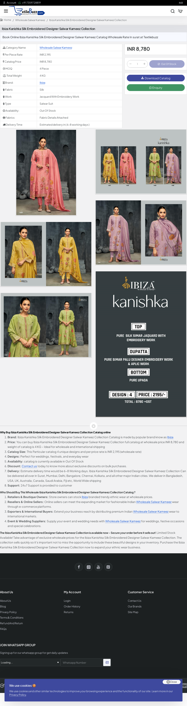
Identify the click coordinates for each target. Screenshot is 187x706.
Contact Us (134, 601)
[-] (130, 65)
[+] (144, 65)
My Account (72, 593)
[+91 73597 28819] (29, 3)
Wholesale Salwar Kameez (30, 21)
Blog (3, 607)
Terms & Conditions (11, 617)
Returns (68, 612)
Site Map (133, 612)
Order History (71, 607)
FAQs (3, 628)
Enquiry (155, 89)
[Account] (9, 3)
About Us (5, 601)
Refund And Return (10, 623)
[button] (167, 65)
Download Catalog (155, 80)
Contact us (29, 467)
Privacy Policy (19, 693)
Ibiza (42, 83)
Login (67, 601)
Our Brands (134, 607)
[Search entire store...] (170, 11)
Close (173, 679)
